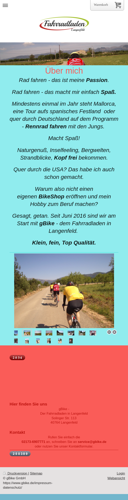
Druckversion (15, 473)
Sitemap (36, 473)
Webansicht (116, 478)
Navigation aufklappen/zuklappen (64, 5)
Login (121, 473)
